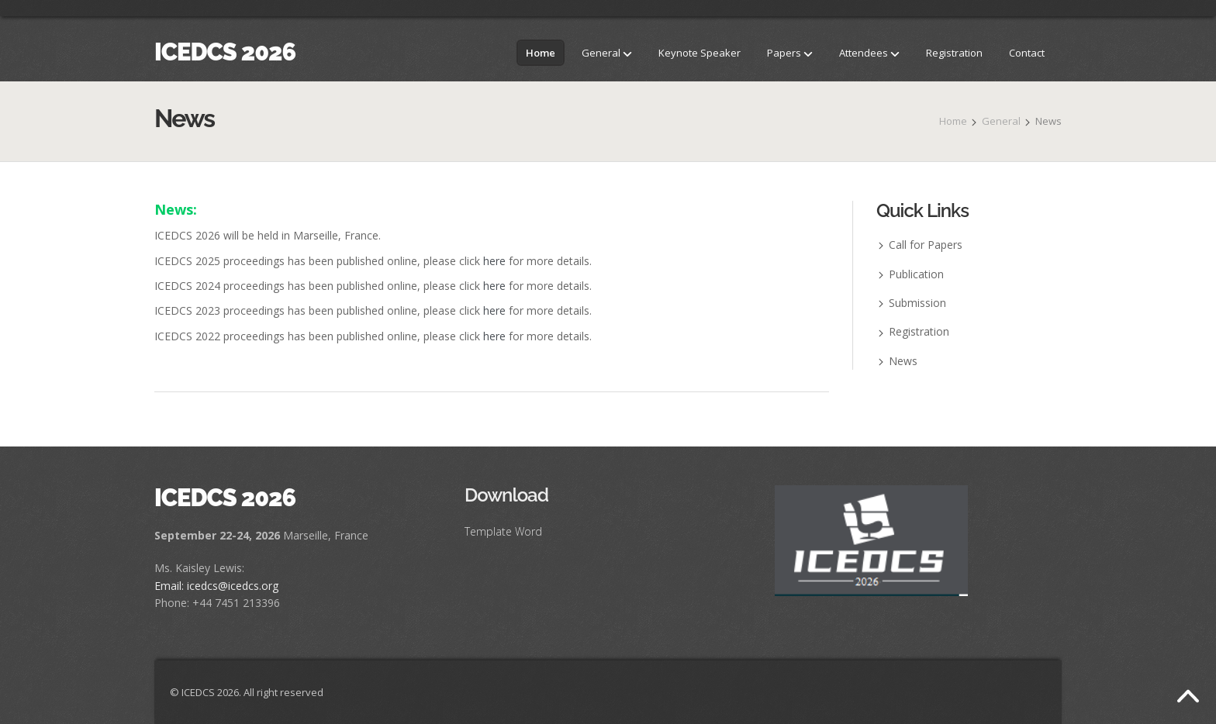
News (903, 360)
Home (540, 53)
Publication (916, 274)
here (494, 260)
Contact (1027, 53)
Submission (917, 302)
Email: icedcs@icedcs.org (216, 585)
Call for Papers (925, 244)
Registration (954, 53)
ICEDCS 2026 (224, 52)
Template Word (503, 531)
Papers (790, 53)
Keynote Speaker (699, 53)
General (607, 53)
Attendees (869, 53)
